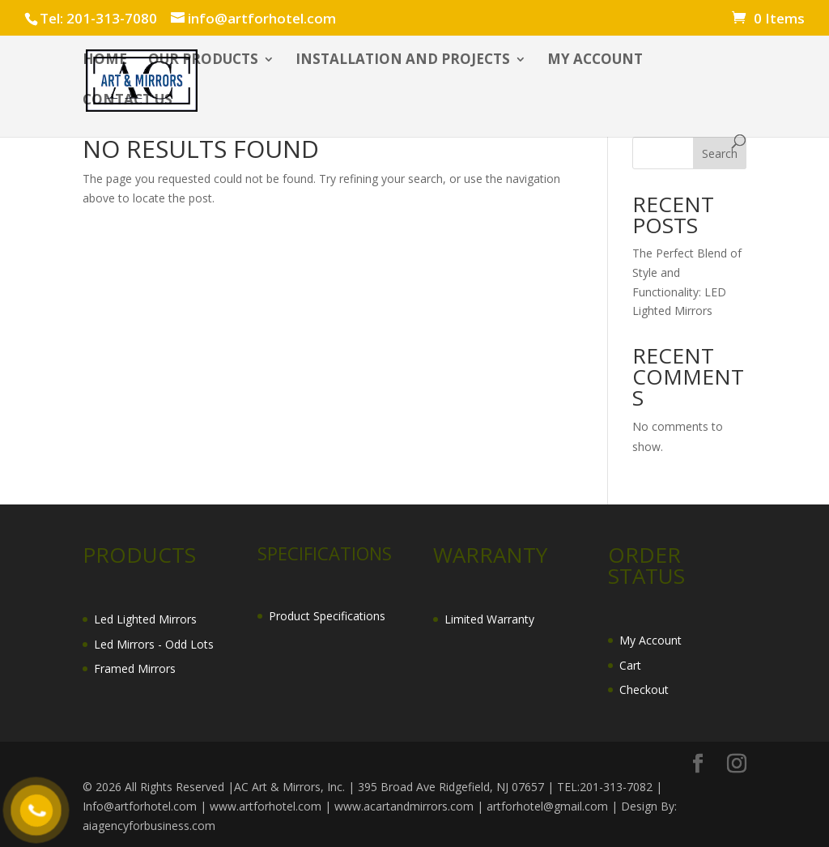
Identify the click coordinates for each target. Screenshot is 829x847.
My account (595, 60)
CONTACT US (127, 101)
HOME (105, 60)
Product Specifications (327, 616)
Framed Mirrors (135, 668)
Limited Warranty (489, 619)
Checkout (644, 689)
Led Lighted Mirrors (145, 619)
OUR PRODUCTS (203, 60)
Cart (630, 665)
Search (720, 153)
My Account (650, 640)
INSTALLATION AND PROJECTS (402, 60)
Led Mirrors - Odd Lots (154, 644)
